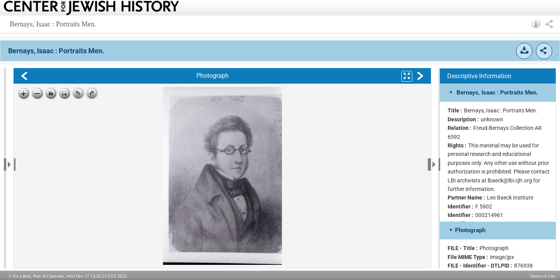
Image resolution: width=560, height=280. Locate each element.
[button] (536, 23)
